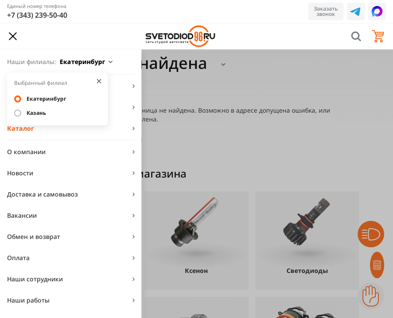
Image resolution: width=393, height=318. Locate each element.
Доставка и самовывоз (42, 194)
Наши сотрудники (35, 279)
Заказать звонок (326, 11)
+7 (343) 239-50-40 (37, 15)
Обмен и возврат (33, 236)
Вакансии (22, 215)
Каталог (20, 128)
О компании (26, 152)
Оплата (18, 258)
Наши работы (28, 300)
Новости (20, 173)
